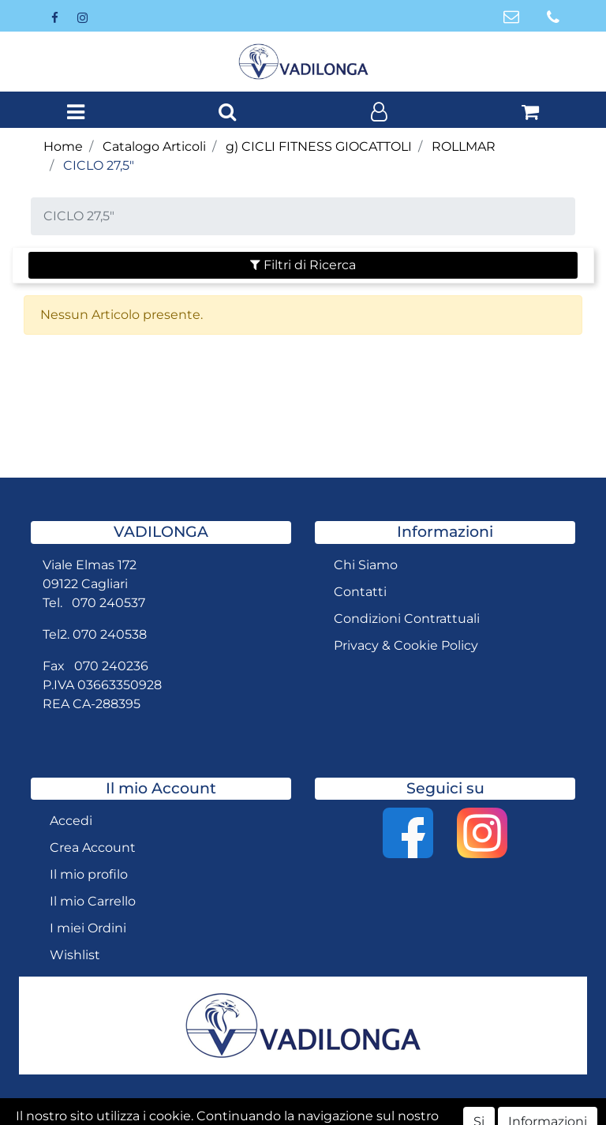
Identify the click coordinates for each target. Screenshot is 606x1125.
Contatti (360, 591)
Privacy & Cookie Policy (406, 645)
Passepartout (381, 1111)
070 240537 (108, 602)
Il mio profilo (89, 874)
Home (63, 146)
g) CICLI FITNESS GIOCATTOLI (319, 146)
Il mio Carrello (93, 901)
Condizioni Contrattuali (407, 618)
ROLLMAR (464, 146)
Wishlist (75, 954)
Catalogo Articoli (154, 146)
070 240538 (110, 634)
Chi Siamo (366, 564)
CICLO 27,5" (98, 165)
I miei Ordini (88, 928)
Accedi (71, 820)
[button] (227, 113)
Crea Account (93, 847)
